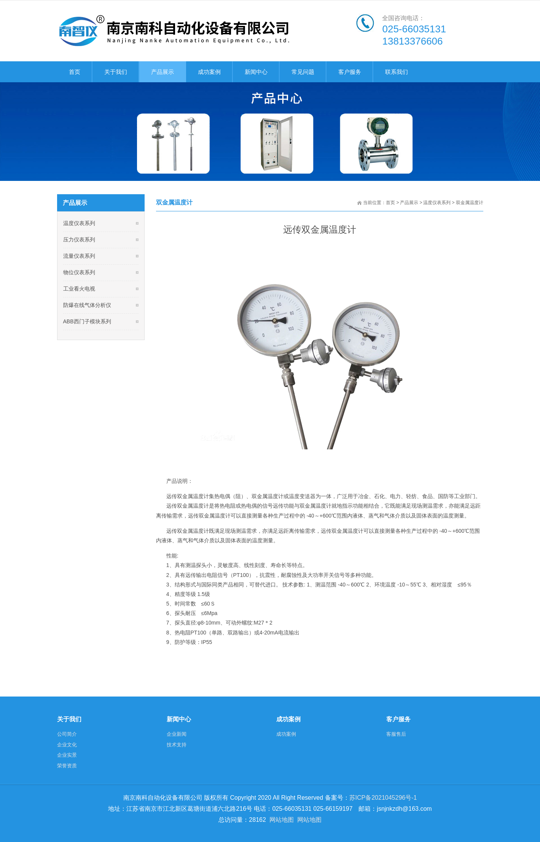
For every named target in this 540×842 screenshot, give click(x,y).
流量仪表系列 (79, 256)
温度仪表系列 (437, 202)
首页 (390, 202)
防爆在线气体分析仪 (87, 305)
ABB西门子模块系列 (87, 321)
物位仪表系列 (79, 272)
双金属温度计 (469, 202)
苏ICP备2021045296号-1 (383, 797)
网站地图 (281, 819)
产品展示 (409, 202)
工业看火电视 (79, 289)
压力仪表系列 (79, 239)
